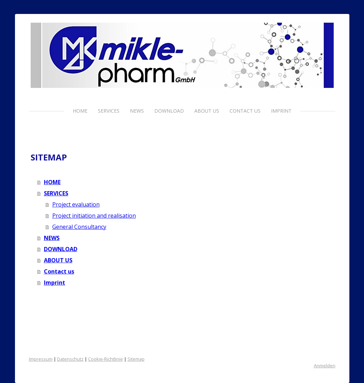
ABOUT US (206, 110)
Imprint (281, 110)
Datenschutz (70, 359)
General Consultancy (79, 227)
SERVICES (108, 110)
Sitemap (136, 359)
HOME (80, 110)
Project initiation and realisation (94, 215)
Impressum (41, 359)
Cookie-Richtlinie (105, 359)
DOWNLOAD (169, 110)
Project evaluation (76, 204)
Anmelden (324, 365)
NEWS (137, 110)
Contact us (245, 110)
